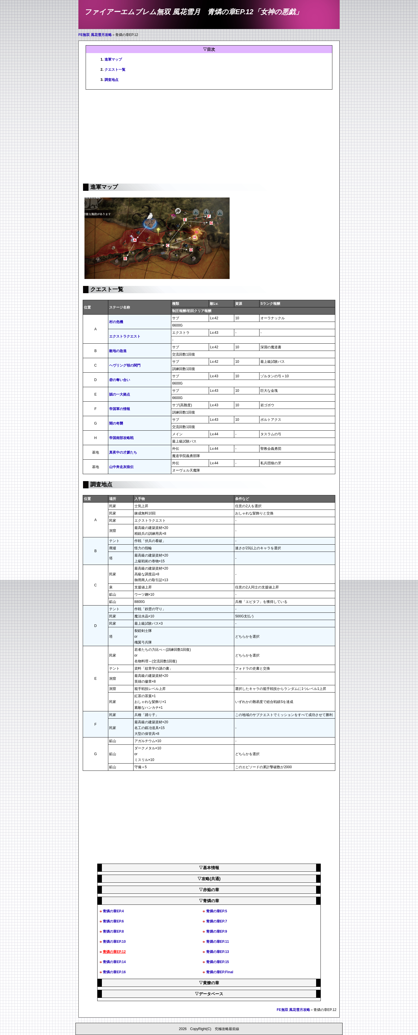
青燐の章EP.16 (114, 972)
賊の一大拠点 (119, 394)
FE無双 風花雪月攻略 (95, 35)
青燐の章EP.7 (216, 921)
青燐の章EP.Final (219, 972)
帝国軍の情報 (119, 409)
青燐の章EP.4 (113, 911)
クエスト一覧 (115, 70)
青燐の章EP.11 (217, 942)
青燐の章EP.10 (114, 942)
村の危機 (116, 322)
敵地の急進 (118, 351)
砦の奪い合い (119, 380)
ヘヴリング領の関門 (124, 365)
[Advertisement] (209, 136)
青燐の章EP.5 (216, 911)
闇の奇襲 (116, 423)
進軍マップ (113, 59)
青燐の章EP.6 (113, 921)
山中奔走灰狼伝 (121, 467)
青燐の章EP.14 (114, 962)
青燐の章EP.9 (216, 931)
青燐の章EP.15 (217, 962)
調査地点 (111, 80)
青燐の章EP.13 (217, 952)
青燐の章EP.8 (113, 931)
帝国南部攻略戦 (121, 438)
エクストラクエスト (124, 336)
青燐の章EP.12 (114, 952)
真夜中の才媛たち (123, 452)
